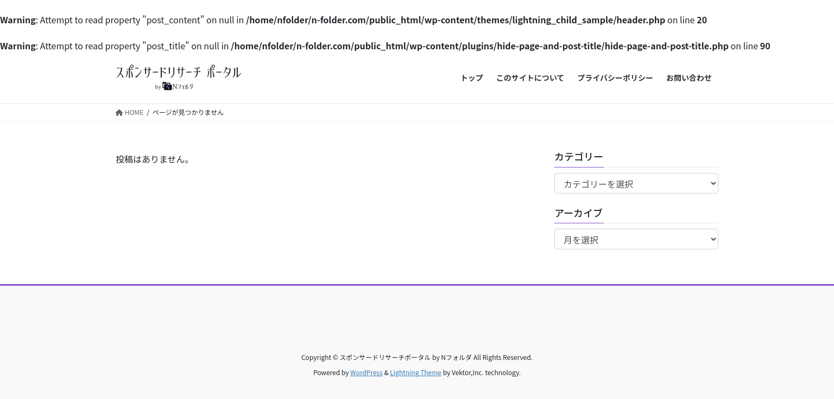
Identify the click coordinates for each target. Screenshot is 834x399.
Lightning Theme (415, 372)
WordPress (366, 372)
